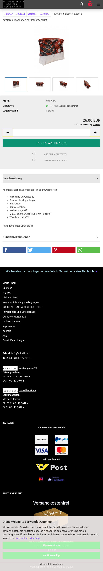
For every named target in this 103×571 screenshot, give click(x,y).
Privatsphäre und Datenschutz (19, 311)
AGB (5, 335)
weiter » (32, 14)
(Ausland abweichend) (68, 106)
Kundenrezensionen (16, 237)
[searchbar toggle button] (81, 4)
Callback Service (11, 321)
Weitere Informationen (51, 564)
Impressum (9, 326)
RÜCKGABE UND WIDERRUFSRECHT (22, 307)
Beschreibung (12, 178)
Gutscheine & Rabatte (14, 316)
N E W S (7, 292)
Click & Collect (10, 297)
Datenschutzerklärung (27, 538)
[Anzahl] (51, 132)
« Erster (8, 14)
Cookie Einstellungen (14, 340)
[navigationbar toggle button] (98, 4)
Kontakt (7, 331)
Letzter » (45, 14)
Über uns (7, 288)
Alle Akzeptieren (51, 545)
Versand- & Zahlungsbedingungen (21, 302)
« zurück (20, 14)
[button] (8, 132)
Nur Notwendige (51, 555)
